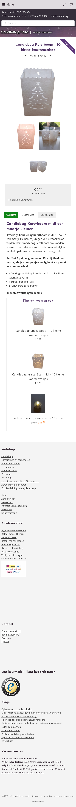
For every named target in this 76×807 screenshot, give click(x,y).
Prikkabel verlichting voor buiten (17, 733)
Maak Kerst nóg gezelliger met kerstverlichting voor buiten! (31, 712)
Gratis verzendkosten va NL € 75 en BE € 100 (24, 16)
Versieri (5, 477)
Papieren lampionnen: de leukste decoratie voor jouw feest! (31, 723)
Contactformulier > (11, 631)
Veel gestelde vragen (12, 555)
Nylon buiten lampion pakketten (17, 737)
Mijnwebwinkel (38, 801)
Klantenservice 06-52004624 (15, 12)
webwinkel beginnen (53, 796)
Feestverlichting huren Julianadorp (18, 488)
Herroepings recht (10, 544)
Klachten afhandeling (12, 547)
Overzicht (11, 214)
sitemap (34, 796)
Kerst (4, 495)
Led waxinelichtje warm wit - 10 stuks (38, 418)
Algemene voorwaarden (13, 530)
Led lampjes (7, 466)
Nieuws (5, 641)
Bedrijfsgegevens (10, 634)
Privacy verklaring (10, 551)
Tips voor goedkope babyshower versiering (23, 719)
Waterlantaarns (9, 470)
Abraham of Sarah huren (13, 484)
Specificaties (47, 214)
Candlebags (7, 456)
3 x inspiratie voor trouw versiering (19, 716)
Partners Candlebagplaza (14, 505)
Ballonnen (6, 509)
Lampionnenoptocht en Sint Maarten (20, 481)
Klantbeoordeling (59, 16)
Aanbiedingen (8, 498)
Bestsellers (7, 502)
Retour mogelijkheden (12, 540)
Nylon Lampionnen (11, 726)
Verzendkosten (9, 537)
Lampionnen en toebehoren (15, 459)
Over (4, 638)
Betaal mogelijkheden (12, 533)
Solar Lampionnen (10, 730)
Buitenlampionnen (10, 463)
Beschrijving (28, 214)
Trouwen (6, 474)
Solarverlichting (9, 512)
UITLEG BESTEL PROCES (14, 558)
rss (41, 796)
